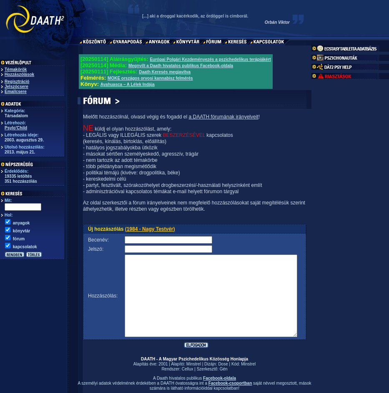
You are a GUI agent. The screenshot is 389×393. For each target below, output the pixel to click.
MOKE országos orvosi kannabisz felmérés (150, 78)
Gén (224, 369)
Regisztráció (17, 81)
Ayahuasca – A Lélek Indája (127, 84)
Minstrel (193, 364)
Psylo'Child (16, 128)
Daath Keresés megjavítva (165, 72)
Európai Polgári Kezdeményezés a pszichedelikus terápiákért (210, 59)
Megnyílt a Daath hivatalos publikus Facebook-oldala (180, 65)
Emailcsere (16, 91)
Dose (223, 364)
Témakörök (16, 69)
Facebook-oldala (219, 378)
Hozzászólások (19, 74)
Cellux (187, 369)
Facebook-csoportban (230, 383)
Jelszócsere (16, 86)
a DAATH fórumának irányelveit (223, 117)
